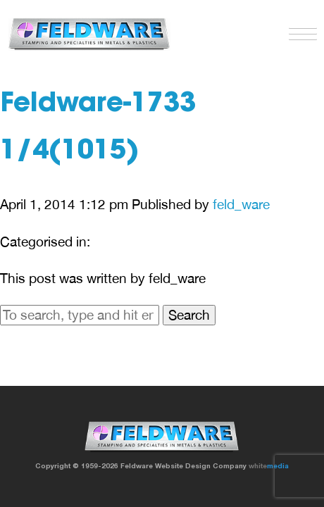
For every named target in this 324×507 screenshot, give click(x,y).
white (269, 465)
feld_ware (241, 204)
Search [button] (189, 315)
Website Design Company (201, 465)
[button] (299, 31)
